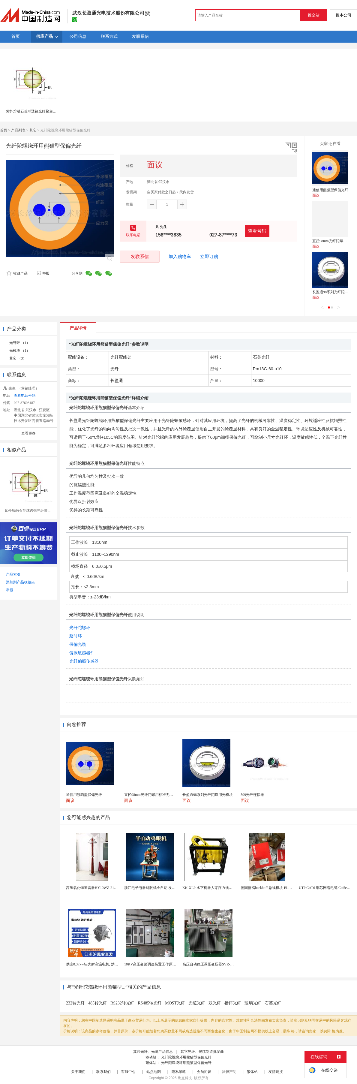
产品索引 (13, 574)
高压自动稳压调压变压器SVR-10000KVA (214, 964)
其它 (33, 130)
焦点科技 (185, 1078)
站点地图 (153, 1072)
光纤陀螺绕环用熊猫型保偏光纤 (186, 1057)
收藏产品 (17, 273)
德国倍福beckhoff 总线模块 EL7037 (268, 888)
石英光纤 (273, 1003)
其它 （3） (17, 358)
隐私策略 (179, 1072)
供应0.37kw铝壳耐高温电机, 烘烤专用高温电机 (103, 964)
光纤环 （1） (19, 343)
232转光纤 (75, 1003)
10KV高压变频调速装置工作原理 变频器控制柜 (161, 964)
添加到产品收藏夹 (20, 582)
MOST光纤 (175, 1003)
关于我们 (78, 1072)
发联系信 (140, 256)
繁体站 (252, 1072)
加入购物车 (180, 256)
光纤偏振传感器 (84, 661)
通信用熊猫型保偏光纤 (330, 190)
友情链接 (275, 1072)
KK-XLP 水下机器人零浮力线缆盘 (209, 888)
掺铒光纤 (232, 1003)
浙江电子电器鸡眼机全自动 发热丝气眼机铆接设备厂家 (168, 888)
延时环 (75, 636)
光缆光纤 (196, 1003)
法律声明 (229, 1072)
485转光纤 (97, 1003)
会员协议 (204, 1072)
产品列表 (18, 130)
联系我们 (103, 1072)
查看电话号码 (24, 395)
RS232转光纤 (122, 1003)
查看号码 (257, 230)
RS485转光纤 (150, 1003)
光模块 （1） (19, 350)
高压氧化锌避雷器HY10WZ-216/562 (94, 888)
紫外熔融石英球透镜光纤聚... (27, 510)
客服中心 (128, 1072)
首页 (3, 130)
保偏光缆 (77, 644)
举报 (43, 273)
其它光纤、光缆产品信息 (153, 1051)
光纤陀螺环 (79, 627)
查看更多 (28, 433)
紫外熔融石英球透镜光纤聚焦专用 (33, 111)
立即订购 (209, 256)
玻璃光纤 (252, 1003)
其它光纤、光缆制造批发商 (202, 1051)
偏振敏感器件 (81, 652)
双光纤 (214, 1003)
